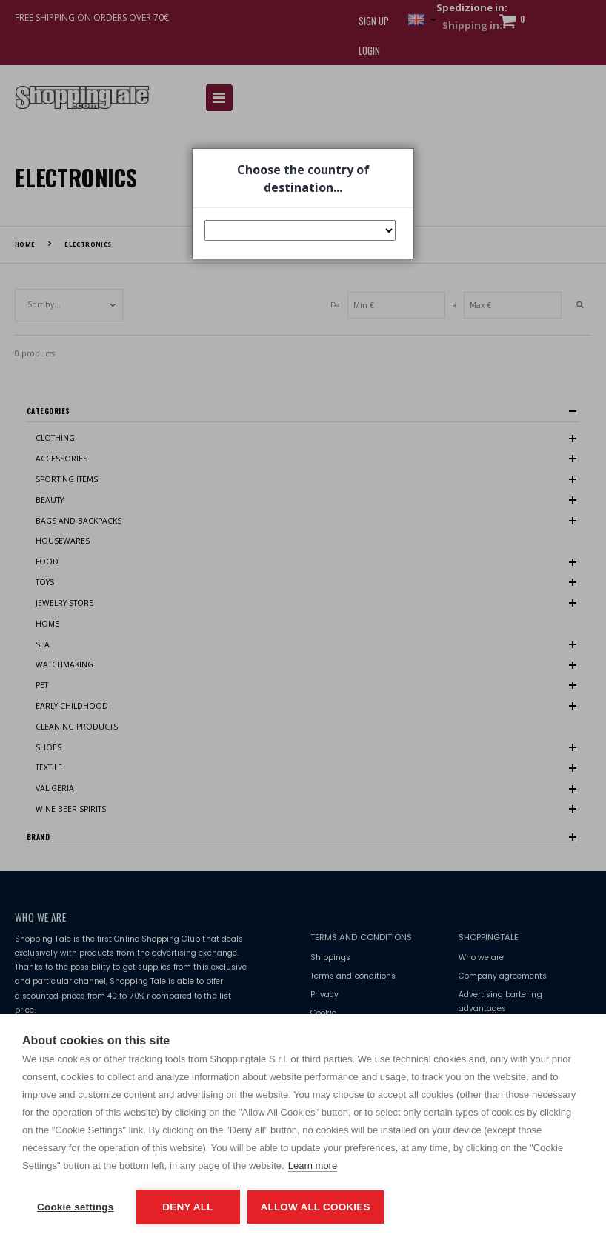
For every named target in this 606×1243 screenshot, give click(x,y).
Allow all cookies (315, 1207)
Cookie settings (75, 1207)
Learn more (312, 1165)
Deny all (187, 1207)
